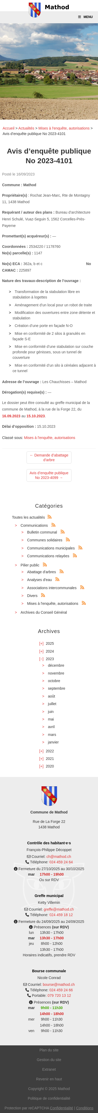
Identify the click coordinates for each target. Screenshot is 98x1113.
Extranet (49, 1069)
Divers (32, 596)
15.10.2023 (35, 416)
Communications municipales (51, 548)
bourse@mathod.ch (59, 984)
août (51, 696)
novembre (56, 673)
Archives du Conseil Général (44, 612)
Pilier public (30, 565)
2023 (50, 659)
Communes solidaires (44, 540)
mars (52, 735)
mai (51, 719)
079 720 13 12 (59, 995)
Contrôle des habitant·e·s (49, 843)
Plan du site (49, 1050)
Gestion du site (49, 1060)
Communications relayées (48, 556)
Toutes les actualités (28, 517)
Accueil (8, 128)
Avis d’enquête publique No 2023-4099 (49, 475)
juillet (52, 704)
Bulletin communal (42, 532)
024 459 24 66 (61, 990)
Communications (34, 525)
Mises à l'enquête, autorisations (64, 128)
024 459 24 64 (61, 862)
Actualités (26, 128)
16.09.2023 (11, 416)
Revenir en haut (49, 1079)
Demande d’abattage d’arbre (49, 457)
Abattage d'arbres (41, 572)
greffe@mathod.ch (59, 909)
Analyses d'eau (39, 580)
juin (51, 712)
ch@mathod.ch (59, 856)
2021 (50, 759)
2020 (50, 766)
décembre (56, 665)
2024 (50, 651)
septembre (56, 688)
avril (51, 727)
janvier (53, 742)
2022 (50, 751)
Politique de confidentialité (49, 1098)
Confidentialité (61, 1108)
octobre (54, 681)
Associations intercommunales (52, 588)
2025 (50, 643)
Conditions (84, 1108)
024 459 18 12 (61, 915)
